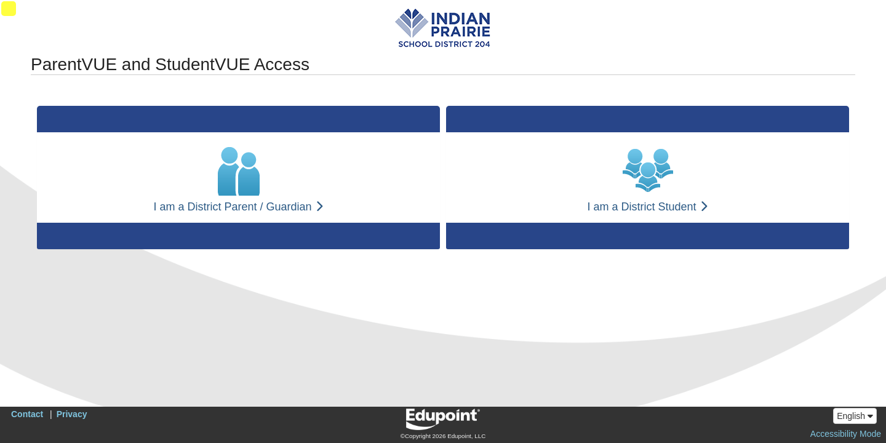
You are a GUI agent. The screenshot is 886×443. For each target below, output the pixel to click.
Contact (27, 414)
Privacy (72, 414)
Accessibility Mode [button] (845, 434)
